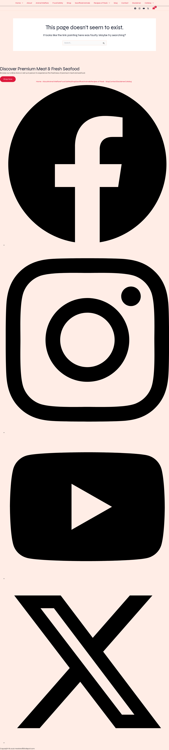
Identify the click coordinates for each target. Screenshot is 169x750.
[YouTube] (144, 8)
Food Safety (57, 3)
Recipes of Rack (102, 3)
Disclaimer (136, 3)
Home (19, 3)
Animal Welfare (42, 3)
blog (116, 3)
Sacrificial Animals (82, 3)
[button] (22, 3)
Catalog (149, 3)
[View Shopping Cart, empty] (153, 8)
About (29, 3)
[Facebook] (135, 8)
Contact (124, 3)
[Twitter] (148, 8)
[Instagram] (139, 8)
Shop (69, 3)
